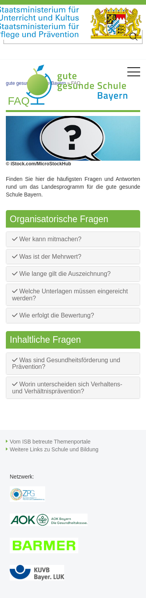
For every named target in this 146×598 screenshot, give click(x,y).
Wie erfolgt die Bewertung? (53, 315)
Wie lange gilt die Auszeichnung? (61, 273)
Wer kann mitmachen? (46, 239)
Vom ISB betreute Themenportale (50, 441)
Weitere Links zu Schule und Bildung (54, 449)
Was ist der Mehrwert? (46, 256)
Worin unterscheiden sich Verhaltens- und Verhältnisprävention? (67, 388)
